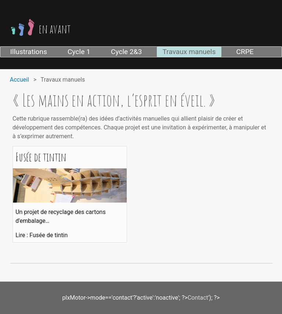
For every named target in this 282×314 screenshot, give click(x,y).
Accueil (19, 79)
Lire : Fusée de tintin (41, 235)
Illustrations (28, 51)
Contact (198, 297)
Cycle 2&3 (126, 51)
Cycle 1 (79, 51)
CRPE (244, 51)
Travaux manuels (189, 51)
